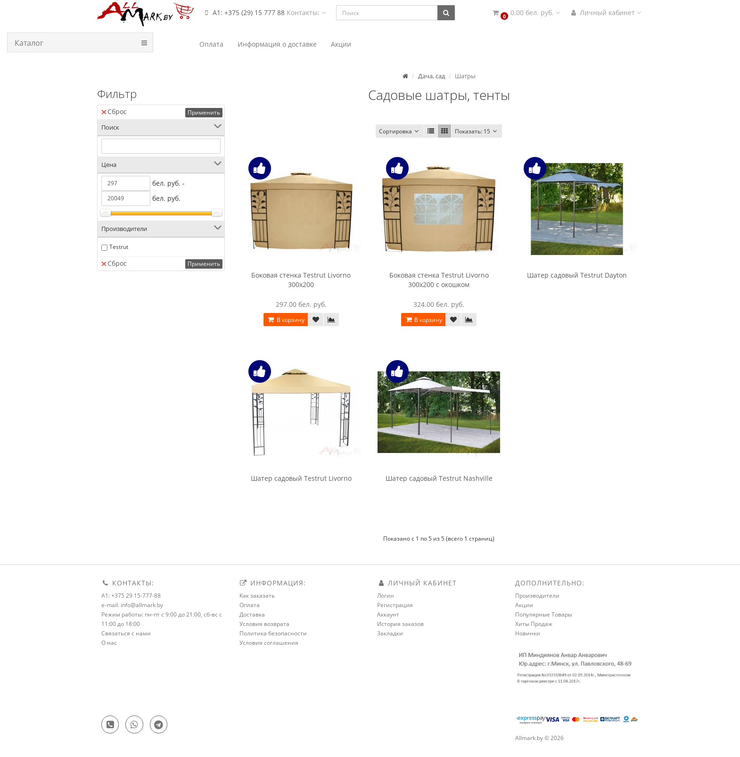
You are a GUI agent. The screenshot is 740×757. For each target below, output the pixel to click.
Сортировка (399, 131)
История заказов (400, 624)
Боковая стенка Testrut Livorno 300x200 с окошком (439, 280)
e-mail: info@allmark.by (132, 605)
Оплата (249, 605)
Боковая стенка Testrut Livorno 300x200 (301, 280)
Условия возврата (264, 624)
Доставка (252, 614)
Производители (537, 596)
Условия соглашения (268, 643)
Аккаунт (388, 614)
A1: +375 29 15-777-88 (131, 596)
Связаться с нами (126, 633)
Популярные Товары (543, 614)
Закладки (390, 633)
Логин (385, 596)
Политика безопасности (273, 633)
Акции (524, 605)
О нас (109, 643)
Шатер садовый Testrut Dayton (577, 275)
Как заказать (257, 596)
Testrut (118, 247)
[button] (525, 13)
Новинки (527, 633)
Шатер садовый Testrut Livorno (301, 478)
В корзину (285, 320)
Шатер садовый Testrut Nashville (439, 478)
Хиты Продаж (533, 624)
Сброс (114, 111)
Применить (204, 112)
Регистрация (395, 605)
